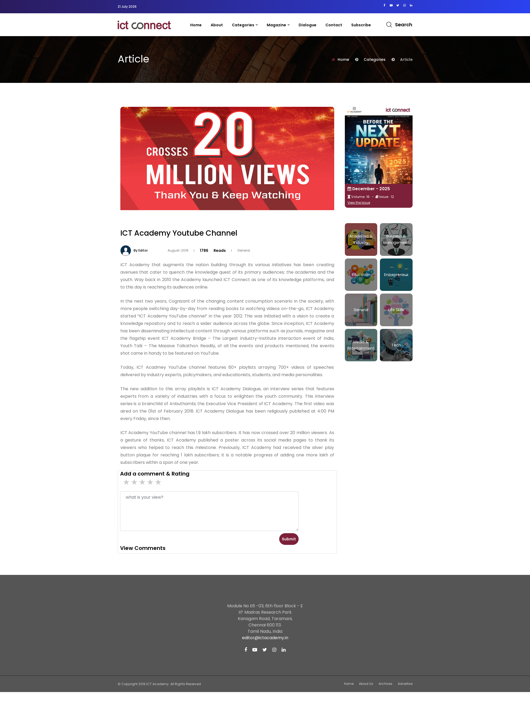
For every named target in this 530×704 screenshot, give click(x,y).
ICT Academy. (157, 684)
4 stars (135, 482)
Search (403, 24)
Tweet (329, 224)
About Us (366, 683)
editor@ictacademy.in (265, 638)
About (217, 24)
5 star (127, 482)
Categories (243, 24)
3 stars (143, 482)
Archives (385, 683)
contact (333, 24)
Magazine (276, 24)
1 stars (159, 482)
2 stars (151, 482)
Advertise (405, 683)
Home (196, 24)
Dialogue (307, 24)
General (243, 250)
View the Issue (358, 202)
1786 (204, 250)
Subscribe (361, 24)
